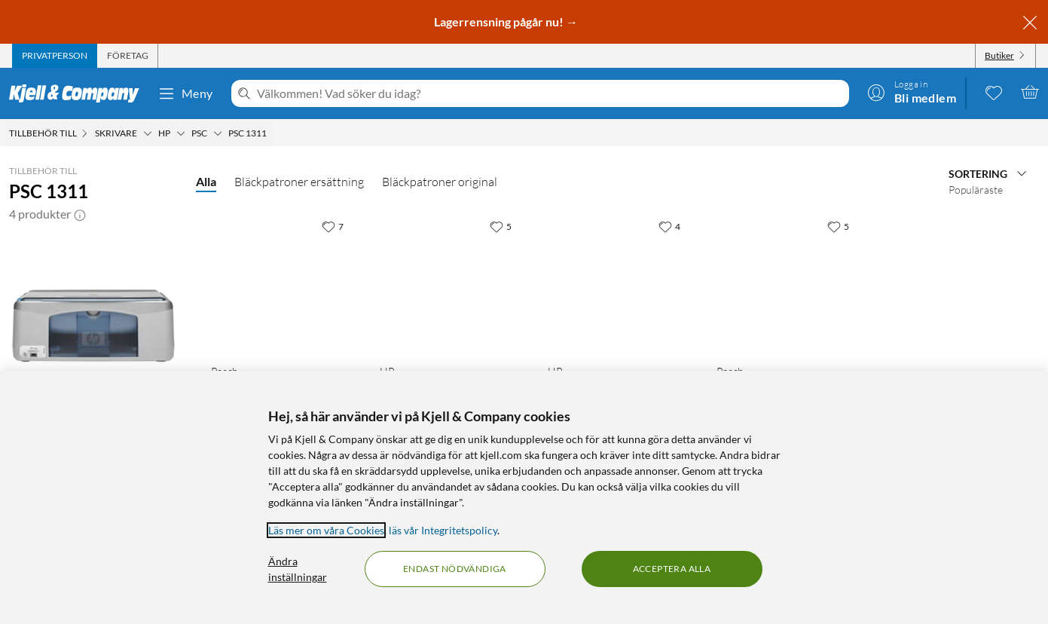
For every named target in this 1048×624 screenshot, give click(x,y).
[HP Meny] (180, 133)
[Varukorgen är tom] (1030, 92)
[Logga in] (911, 92)
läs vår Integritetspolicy (443, 530)
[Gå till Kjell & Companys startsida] (78, 93)
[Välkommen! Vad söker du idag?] (550, 93)
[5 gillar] (501, 226)
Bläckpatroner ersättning (299, 181)
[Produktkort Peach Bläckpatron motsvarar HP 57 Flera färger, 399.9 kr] (785, 281)
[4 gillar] (669, 226)
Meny (185, 93)
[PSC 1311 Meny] (271, 133)
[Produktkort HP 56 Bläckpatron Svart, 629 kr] (617, 281)
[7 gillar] (333, 226)
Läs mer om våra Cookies (326, 530)
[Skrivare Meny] (147, 133)
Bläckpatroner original (439, 181)
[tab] (54, 56)
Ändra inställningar (297, 569)
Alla (206, 181)
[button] (80, 214)
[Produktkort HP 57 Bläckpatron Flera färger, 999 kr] (449, 281)
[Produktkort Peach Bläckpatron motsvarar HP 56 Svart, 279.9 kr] (280, 281)
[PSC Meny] (217, 133)
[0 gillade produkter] (994, 92)
